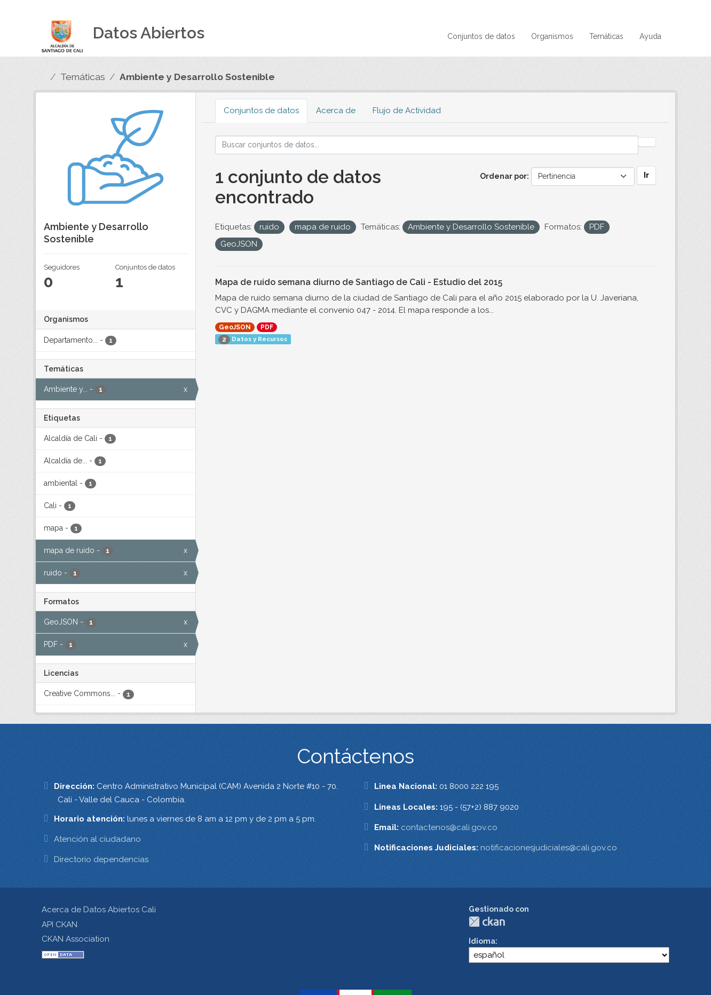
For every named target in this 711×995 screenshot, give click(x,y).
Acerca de (336, 110)
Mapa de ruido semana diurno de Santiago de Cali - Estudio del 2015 (358, 282)
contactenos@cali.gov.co (449, 827)
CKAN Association (75, 939)
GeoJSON (235, 327)
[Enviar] (647, 142)
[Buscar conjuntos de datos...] (427, 145)
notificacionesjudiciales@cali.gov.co (548, 847)
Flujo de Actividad (407, 110)
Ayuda (650, 36)
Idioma (482, 941)
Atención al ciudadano (97, 839)
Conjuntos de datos (481, 36)
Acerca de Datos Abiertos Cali (99, 909)
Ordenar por (503, 176)
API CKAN (59, 924)
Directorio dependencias (101, 859)
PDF (266, 327)
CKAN (487, 921)
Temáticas (606, 36)
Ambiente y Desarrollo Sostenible (197, 77)
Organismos (552, 36)
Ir (646, 175)
